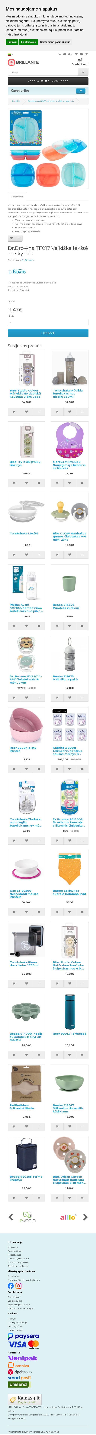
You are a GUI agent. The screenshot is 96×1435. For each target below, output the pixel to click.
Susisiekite (13, 1276)
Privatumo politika (18, 1262)
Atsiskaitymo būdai (18, 1258)
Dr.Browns (28, 260)
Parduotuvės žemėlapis (20, 1308)
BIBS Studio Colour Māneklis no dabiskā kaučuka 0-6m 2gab (25, 393)
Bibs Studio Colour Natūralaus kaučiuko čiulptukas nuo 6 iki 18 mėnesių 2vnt (68, 966)
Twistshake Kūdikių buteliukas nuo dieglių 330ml (68, 393)
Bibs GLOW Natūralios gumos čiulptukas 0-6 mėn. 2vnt (69, 536)
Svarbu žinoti (15, 1251)
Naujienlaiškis (15, 1329)
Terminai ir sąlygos (18, 1266)
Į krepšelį (48, 333)
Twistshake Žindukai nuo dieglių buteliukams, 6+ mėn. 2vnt (26, 824)
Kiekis (11, 316)
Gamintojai (14, 1297)
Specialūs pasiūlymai (19, 1304)
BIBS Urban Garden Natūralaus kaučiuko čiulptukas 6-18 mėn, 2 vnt (68, 1181)
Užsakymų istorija (17, 1322)
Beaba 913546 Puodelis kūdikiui (66, 606)
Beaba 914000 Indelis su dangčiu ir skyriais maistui (26, 1037)
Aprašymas (17, 196)
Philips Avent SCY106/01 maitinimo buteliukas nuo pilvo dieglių (26, 609)
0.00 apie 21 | (48, 81)
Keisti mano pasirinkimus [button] (55, 42)
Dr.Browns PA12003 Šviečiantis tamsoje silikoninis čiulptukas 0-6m (68, 824)
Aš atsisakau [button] (28, 42)
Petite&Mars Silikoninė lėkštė (22, 1106)
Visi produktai (15, 1300)
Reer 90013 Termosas (69, 1033)
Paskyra (12, 1318)
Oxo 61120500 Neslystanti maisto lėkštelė (24, 894)
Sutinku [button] (12, 42)
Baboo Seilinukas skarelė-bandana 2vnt (69, 892)
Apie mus (13, 1247)
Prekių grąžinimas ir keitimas (24, 1280)
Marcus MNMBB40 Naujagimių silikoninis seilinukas (69, 465)
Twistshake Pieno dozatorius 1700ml (24, 963)
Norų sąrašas (15, 1326)
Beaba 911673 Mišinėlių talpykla (65, 678)
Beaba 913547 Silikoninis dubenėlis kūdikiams (68, 1108)
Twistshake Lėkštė (24, 533)
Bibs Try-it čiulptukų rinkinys (25, 463)
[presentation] (10, 1217)
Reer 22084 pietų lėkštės (23, 749)
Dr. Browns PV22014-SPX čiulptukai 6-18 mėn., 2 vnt (26, 679)
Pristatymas (14, 1254)
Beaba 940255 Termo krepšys (26, 1178)
